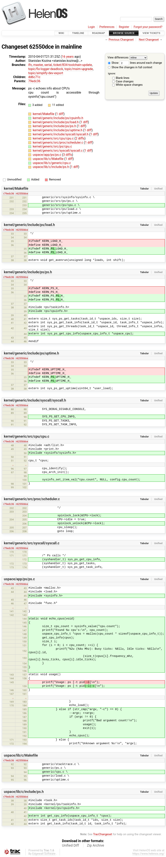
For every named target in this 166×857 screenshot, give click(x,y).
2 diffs (80, 138)
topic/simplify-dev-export (45, 73)
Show (113, 63)
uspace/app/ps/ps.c (47, 155)
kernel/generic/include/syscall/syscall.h (61, 134)
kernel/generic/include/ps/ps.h (55, 126)
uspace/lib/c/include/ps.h (51, 167)
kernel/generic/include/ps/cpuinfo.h (58, 118)
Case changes (124, 81)
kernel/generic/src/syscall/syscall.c (58, 150)
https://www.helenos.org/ (148, 853)
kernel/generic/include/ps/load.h (56, 122)
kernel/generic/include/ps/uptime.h (58, 130)
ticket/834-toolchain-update (72, 65)
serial (48, 65)
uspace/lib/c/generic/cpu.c (52, 163)
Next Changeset (149, 39)
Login (91, 27)
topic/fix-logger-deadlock (45, 69)
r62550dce (22, 193)
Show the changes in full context (130, 67)
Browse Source (124, 33)
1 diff (59, 114)
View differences (118, 57)
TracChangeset (102, 834)
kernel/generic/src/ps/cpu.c (52, 146)
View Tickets (151, 33)
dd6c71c (34, 77)
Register (124, 27)
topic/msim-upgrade (78, 69)
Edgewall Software (44, 853)
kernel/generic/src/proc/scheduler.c (58, 142)
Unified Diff (70, 845)
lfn (30, 65)
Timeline (78, 33)
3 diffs (67, 155)
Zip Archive (95, 845)
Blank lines (122, 78)
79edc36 (34, 81)
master (38, 65)
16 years (68, 56)
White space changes (129, 85)
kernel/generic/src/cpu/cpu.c (54, 138)
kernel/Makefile (44, 114)
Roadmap (98, 33)
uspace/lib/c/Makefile (48, 159)
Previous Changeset (121, 39)
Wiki (61, 33)
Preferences (106, 27)
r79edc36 (8, 193)
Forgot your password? (148, 27)
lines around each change (141, 63)
